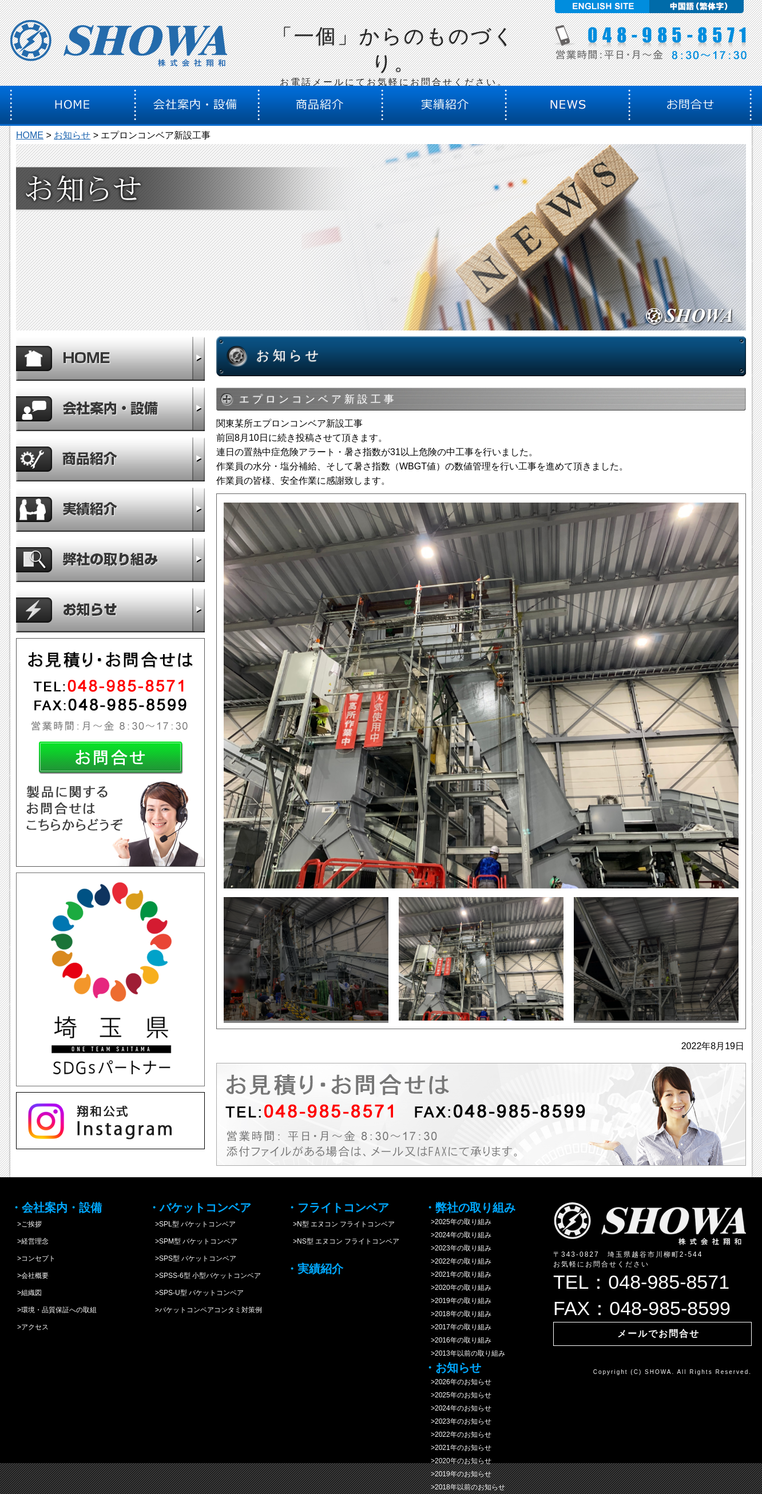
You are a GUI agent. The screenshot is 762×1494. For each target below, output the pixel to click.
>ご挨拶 (26, 1224)
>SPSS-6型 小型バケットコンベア (204, 1276)
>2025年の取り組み (457, 1222)
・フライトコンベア (337, 1207)
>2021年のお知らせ (457, 1448)
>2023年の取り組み (457, 1248)
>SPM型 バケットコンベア (192, 1241)
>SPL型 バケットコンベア (192, 1224)
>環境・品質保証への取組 (53, 1310)
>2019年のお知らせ (457, 1474)
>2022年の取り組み (457, 1261)
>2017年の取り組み (457, 1327)
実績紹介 (110, 509)
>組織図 (26, 1293)
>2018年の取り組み (457, 1314)
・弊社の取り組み (469, 1207)
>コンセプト (32, 1258)
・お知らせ (452, 1367)
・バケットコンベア (199, 1207)
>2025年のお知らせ (457, 1395)
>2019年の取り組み (457, 1301)
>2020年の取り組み (457, 1288)
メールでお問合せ (658, 1333)
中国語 (698, 6)
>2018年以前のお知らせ (464, 1487)
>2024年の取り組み (457, 1235)
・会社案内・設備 (56, 1207)
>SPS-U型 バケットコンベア (196, 1293)
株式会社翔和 (119, 47)
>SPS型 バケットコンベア (192, 1258)
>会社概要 (29, 1276)
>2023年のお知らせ (457, 1421)
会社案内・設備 (110, 409)
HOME (29, 135)
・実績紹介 (314, 1268)
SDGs (110, 979)
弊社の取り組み (110, 559)
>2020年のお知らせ (457, 1461)
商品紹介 (110, 459)
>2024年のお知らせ (457, 1408)
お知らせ (72, 135)
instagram (110, 1120)
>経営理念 (29, 1241)
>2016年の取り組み (457, 1340)
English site (600, 6)
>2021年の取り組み (457, 1274)
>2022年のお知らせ (457, 1435)
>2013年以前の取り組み (464, 1353)
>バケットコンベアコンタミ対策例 (205, 1310)
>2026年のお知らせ (457, 1382)
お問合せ (110, 752)
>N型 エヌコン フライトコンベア (340, 1224)
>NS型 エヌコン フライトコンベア (342, 1241)
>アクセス (29, 1327)
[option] (481, 696)
